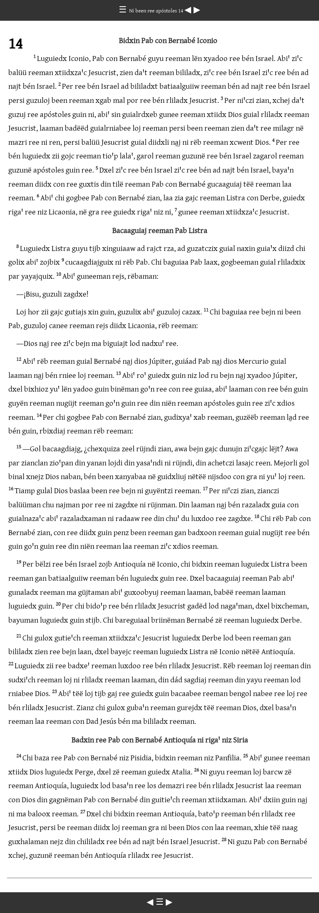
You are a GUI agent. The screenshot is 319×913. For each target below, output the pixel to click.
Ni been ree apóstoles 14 (156, 10)
